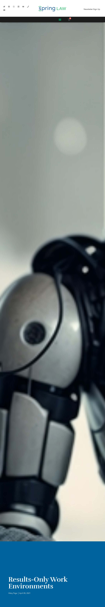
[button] (60, 19)
